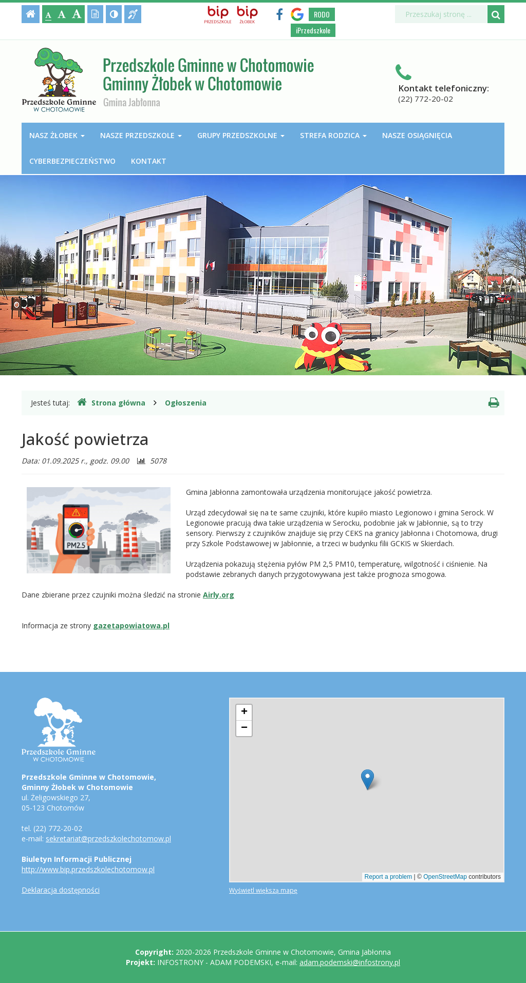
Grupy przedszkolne (241, 135)
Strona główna (111, 402)
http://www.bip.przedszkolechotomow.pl (88, 869)
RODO (322, 14)
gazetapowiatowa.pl (131, 625)
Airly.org (218, 595)
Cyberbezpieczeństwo (72, 161)
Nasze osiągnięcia (417, 135)
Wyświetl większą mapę (263, 890)
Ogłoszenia (185, 403)
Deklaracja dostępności (61, 890)
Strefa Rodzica (333, 135)
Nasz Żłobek (57, 135)
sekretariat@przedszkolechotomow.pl (108, 838)
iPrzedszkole (313, 30)
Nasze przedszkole (141, 135)
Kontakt (148, 161)
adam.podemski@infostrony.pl (349, 962)
